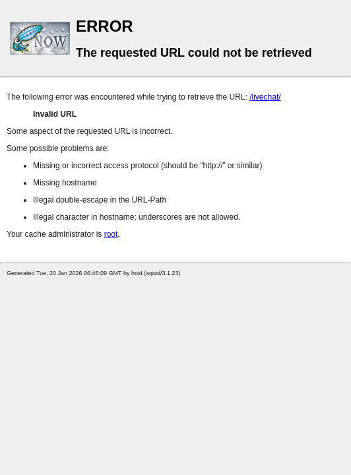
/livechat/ (264, 97)
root (111, 234)
